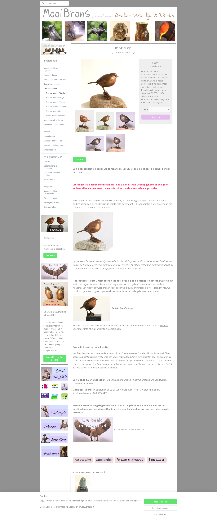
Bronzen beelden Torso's (55, 102)
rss (104, 512)
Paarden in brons (50, 75)
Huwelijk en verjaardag (52, 84)
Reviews (47, 131)
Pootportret (48, 186)
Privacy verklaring (50, 197)
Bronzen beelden (50, 88)
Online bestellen (50, 149)
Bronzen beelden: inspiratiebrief (50, 192)
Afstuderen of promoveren (54, 124)
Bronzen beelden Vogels (55, 93)
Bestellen (155, 117)
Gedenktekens (49, 179)
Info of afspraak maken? (53, 156)
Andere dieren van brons (55, 115)
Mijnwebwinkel (138, 512)
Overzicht (79, 159)
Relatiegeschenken (51, 202)
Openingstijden (50, 206)
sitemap (98, 512)
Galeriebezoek (49, 136)
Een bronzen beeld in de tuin (55, 79)
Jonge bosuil (82, 497)
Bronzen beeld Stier (53, 111)
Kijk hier (164, 325)
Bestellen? (50, 255)
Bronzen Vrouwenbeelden (56, 106)
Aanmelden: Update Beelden (55, 358)
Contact (47, 161)
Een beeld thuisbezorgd (53, 140)
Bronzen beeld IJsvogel (55, 97)
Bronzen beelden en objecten (51, 69)
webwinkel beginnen (114, 512)
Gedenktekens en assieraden (50, 167)
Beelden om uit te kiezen (53, 120)
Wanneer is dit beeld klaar (54, 145)
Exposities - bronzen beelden (52, 173)
